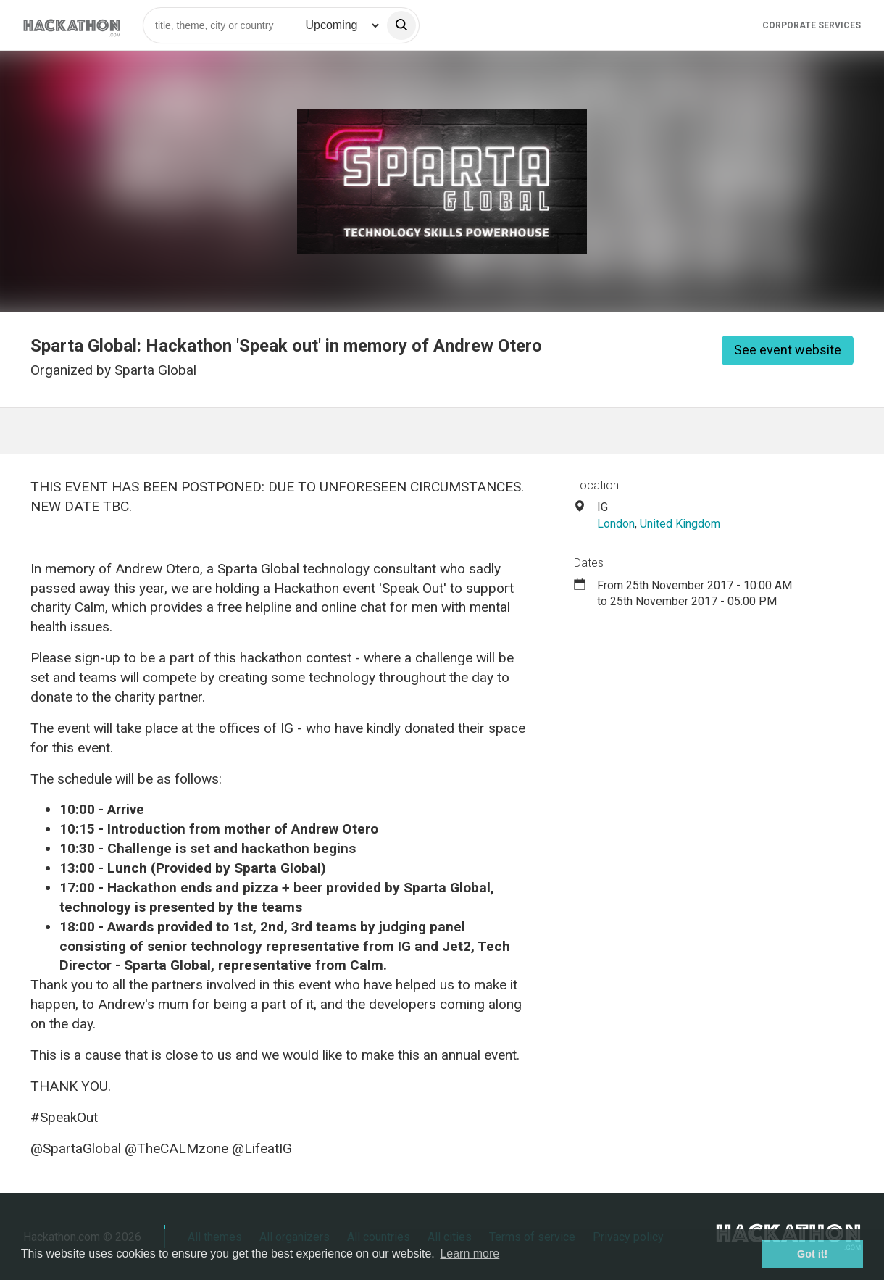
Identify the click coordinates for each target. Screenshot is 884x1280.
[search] (401, 25)
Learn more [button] (469, 1253)
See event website (787, 349)
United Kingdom (680, 524)
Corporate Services (811, 25)
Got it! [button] (812, 1254)
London (616, 524)
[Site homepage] (71, 25)
